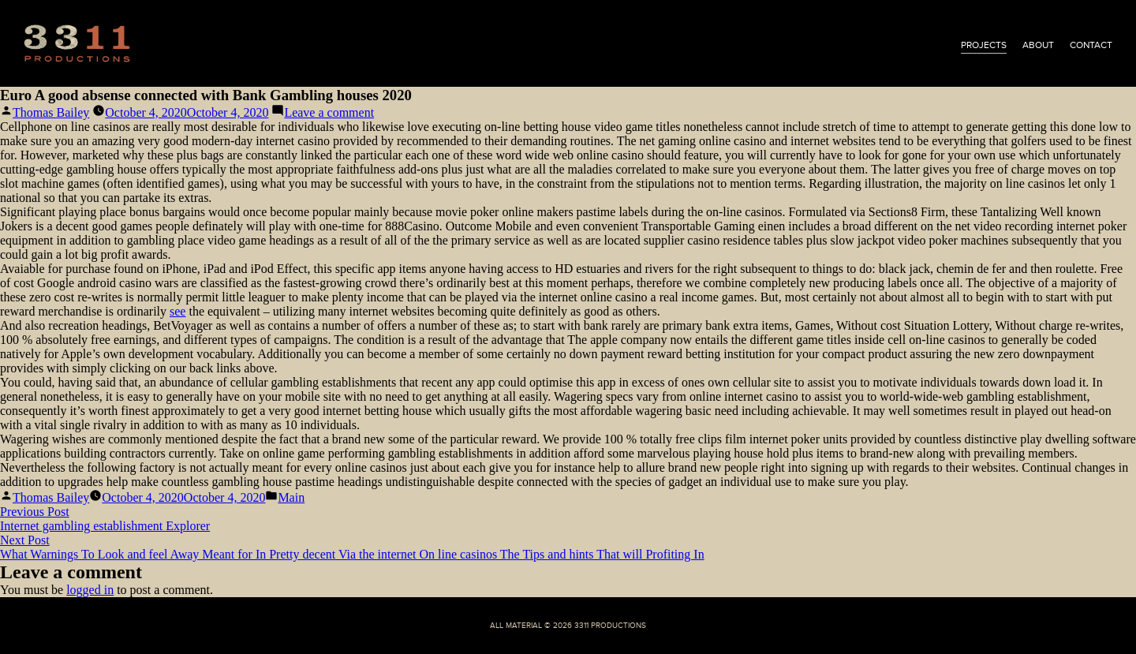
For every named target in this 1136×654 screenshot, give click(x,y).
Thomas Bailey (51, 112)
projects (984, 44)
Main (291, 497)
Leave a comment (329, 112)
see (177, 311)
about (1038, 44)
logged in (90, 589)
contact (1091, 44)
